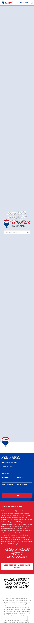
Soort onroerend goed (9, 462)
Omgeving (20, 470)
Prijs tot (20, 477)
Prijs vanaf (5, 477)
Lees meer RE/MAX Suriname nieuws (17, 566)
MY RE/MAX (24, 2)
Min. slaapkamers (7, 484)
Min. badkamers (22, 484)
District (4, 470)
